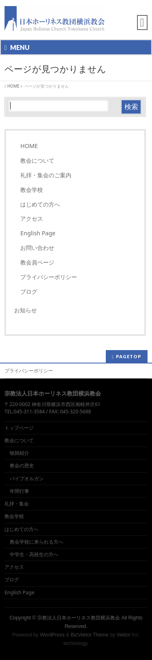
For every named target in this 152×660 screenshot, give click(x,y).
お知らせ (25, 310)
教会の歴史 (22, 465)
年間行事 (19, 491)
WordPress (52, 635)
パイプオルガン (27, 478)
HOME (29, 146)
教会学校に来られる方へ (36, 541)
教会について (37, 160)
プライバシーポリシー (48, 277)
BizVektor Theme (90, 635)
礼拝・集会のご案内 (45, 175)
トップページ (19, 427)
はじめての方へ (40, 204)
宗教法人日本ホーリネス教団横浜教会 (78, 618)
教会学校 (31, 189)
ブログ (28, 291)
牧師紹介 (19, 452)
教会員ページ (37, 262)
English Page (37, 233)
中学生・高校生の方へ (34, 554)
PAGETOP (128, 356)
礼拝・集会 (16, 503)
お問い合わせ (37, 248)
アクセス (31, 218)
